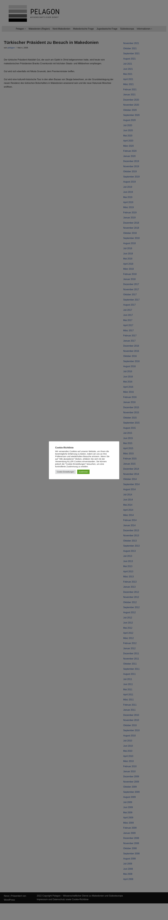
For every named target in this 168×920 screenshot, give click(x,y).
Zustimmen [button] (83, 472)
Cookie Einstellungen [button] (65, 472)
